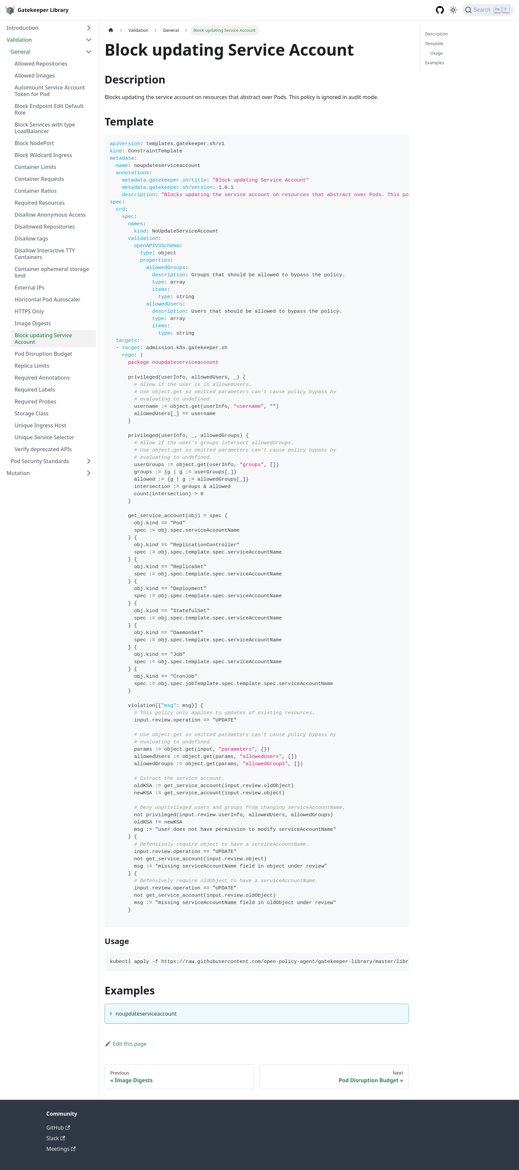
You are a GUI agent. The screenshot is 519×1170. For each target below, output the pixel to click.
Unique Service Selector (44, 437)
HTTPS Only (29, 311)
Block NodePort (34, 143)
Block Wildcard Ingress (43, 155)
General (20, 51)
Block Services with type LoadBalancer (45, 128)
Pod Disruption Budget (43, 353)
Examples (434, 63)
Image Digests (33, 323)
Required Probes (35, 401)
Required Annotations (42, 377)
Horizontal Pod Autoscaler (47, 299)
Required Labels (35, 389)
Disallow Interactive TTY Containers (45, 254)
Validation (19, 39)
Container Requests (39, 179)
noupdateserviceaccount (146, 1013)
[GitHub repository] (440, 10)
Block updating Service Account (43, 339)
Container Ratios (36, 190)
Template (434, 43)
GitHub (58, 1127)
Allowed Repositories (41, 63)
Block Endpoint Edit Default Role (49, 109)
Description (436, 34)
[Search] (488, 10)
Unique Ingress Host (40, 425)
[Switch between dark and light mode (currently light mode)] (453, 10)
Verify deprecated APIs (43, 449)
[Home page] (111, 30)
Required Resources (40, 202)
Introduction (22, 27)
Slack (55, 1138)
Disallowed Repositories (45, 226)
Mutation (18, 473)
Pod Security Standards (40, 461)
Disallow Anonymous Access (50, 214)
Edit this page (126, 1043)
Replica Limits (32, 365)
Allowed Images (35, 75)
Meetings (60, 1148)
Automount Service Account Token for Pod (50, 91)
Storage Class (32, 413)
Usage (436, 53)
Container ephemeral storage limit (52, 272)
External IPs (30, 287)
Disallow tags (31, 238)
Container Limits (35, 167)
